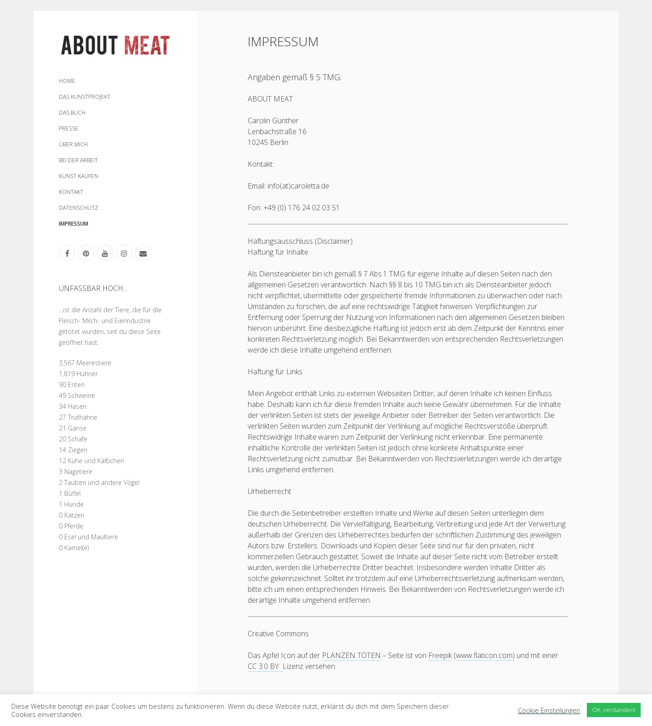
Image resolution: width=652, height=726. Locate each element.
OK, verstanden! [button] (613, 710)
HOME (67, 81)
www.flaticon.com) (485, 655)
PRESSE (68, 128)
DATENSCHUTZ (78, 208)
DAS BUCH (72, 112)
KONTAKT (71, 192)
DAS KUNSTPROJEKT (84, 97)
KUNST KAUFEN (78, 176)
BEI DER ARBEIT (78, 160)
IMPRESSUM (73, 223)
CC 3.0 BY (265, 666)
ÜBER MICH (73, 144)
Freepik (440, 655)
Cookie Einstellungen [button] (549, 710)
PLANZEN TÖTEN (351, 655)
